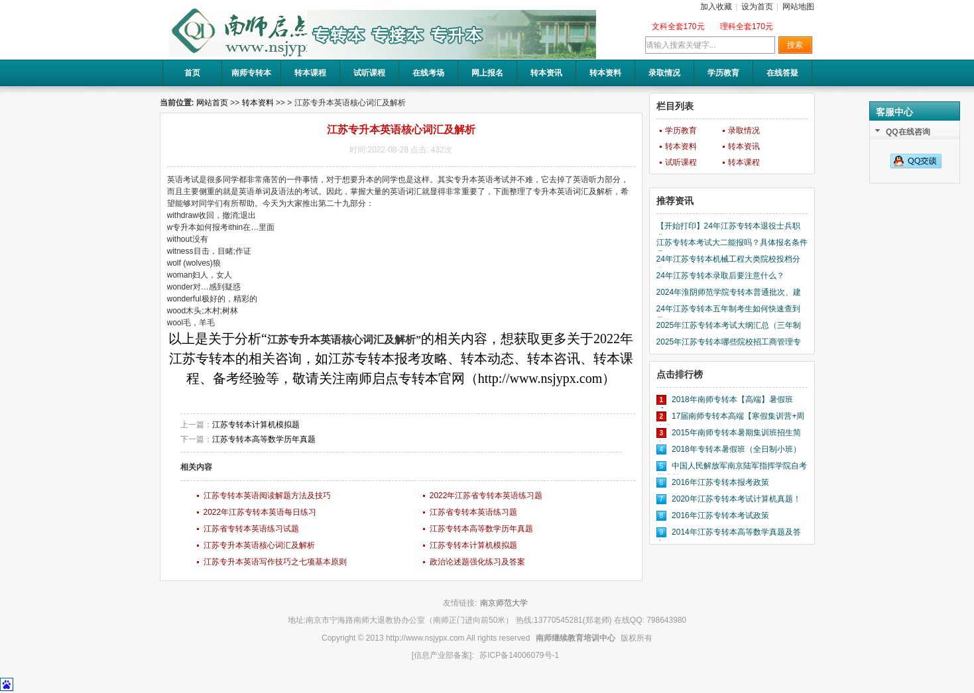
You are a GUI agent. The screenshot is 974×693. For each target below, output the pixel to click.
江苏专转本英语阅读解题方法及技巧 (267, 495)
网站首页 (212, 102)
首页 (192, 73)
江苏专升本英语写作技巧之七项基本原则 (275, 561)
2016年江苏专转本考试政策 (720, 515)
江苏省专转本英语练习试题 (251, 528)
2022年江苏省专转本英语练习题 (486, 495)
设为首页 (757, 6)
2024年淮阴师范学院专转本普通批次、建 (729, 292)
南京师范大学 (504, 603)
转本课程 (310, 73)
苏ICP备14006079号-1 (519, 655)
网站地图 (798, 6)
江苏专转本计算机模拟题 (256, 424)
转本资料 (605, 73)
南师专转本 (251, 73)
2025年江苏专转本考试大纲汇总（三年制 (729, 325)
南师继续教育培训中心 (575, 638)
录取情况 (664, 73)
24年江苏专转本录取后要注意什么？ (720, 275)
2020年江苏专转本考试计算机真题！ (736, 499)
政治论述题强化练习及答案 (477, 561)
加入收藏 (716, 6)
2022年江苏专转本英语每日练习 (260, 512)
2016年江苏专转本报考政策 (720, 482)
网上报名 (487, 73)
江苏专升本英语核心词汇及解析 (259, 545)
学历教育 (723, 73)
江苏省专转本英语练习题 (473, 512)
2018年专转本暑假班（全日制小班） (736, 449)
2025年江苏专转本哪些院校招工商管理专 (729, 341)
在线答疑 (782, 73)
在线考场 (428, 73)
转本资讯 (546, 73)
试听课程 (369, 73)
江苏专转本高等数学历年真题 (264, 439)
